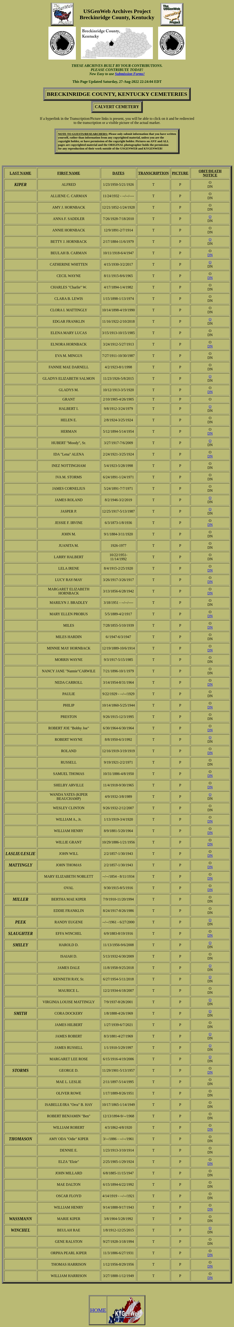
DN (210, 255)
